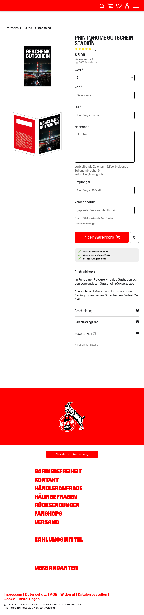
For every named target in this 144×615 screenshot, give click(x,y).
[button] (107, 272)
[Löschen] (134, 237)
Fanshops (48, 513)
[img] (37, 67)
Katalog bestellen (92, 594)
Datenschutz (35, 594)
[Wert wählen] (105, 77)
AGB (54, 594)
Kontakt (46, 480)
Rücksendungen (57, 505)
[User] (127, 4)
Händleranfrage (58, 488)
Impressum (13, 594)
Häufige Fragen (55, 496)
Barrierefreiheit (58, 471)
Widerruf (67, 594)
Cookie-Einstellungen (22, 599)
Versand (46, 522)
